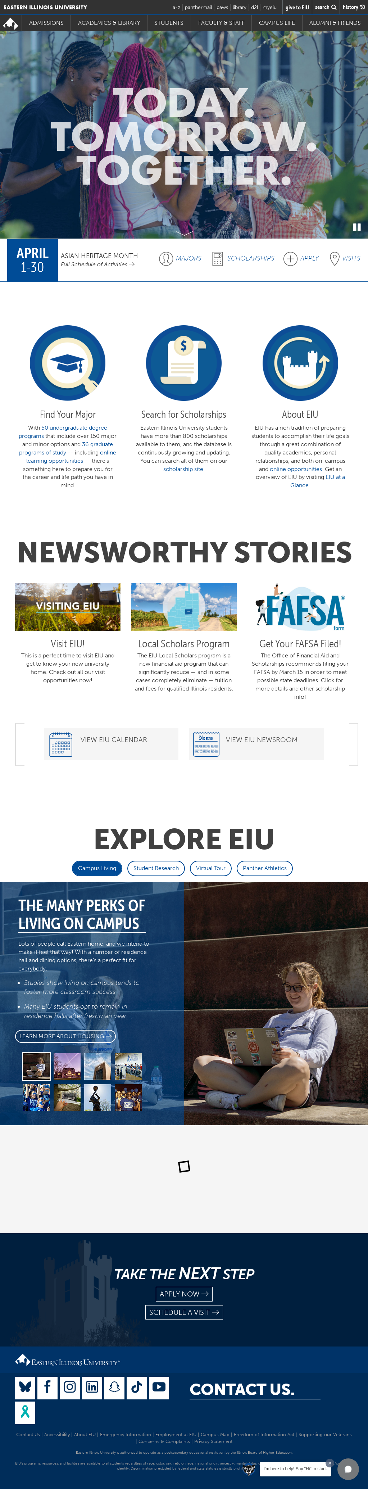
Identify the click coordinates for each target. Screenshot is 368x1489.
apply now (184, 1294)
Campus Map (215, 1434)
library (239, 7)
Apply (309, 258)
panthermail (198, 7)
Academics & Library (109, 22)
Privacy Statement (213, 1441)
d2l (254, 7)
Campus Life (277, 22)
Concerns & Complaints (164, 1441)
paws (222, 7)
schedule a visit (184, 1312)
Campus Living (97, 868)
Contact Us (28, 1434)
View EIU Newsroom (261, 740)
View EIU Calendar (114, 740)
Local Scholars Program (184, 643)
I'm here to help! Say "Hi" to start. (295, 1468)
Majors (188, 258)
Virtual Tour (211, 868)
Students (168, 22)
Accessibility (57, 1434)
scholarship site (183, 469)
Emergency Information (125, 1434)
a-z (176, 7)
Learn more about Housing (65, 1036)
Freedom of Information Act (264, 1434)
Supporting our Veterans (325, 1434)
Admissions (46, 22)
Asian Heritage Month (99, 255)
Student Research (156, 868)
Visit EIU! (68, 643)
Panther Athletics (265, 868)
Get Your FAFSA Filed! (300, 643)
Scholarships (250, 258)
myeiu (270, 7)
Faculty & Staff (221, 22)
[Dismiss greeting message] (330, 1463)
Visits (351, 258)
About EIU (85, 1434)
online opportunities (296, 469)
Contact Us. (242, 1389)
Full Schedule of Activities (98, 264)
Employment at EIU (175, 1434)
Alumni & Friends (335, 22)
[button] (348, 1469)
